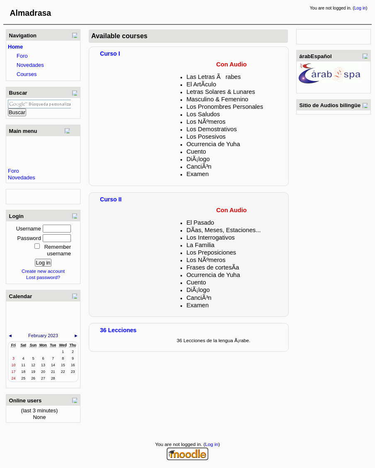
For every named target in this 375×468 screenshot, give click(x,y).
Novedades (30, 65)
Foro (22, 56)
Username (28, 228)
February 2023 (43, 335)
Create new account (43, 271)
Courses (27, 74)
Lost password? (43, 277)
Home (15, 47)
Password (29, 238)
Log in (360, 8)
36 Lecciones (118, 330)
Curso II (111, 199)
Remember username (57, 250)
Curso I (110, 53)
